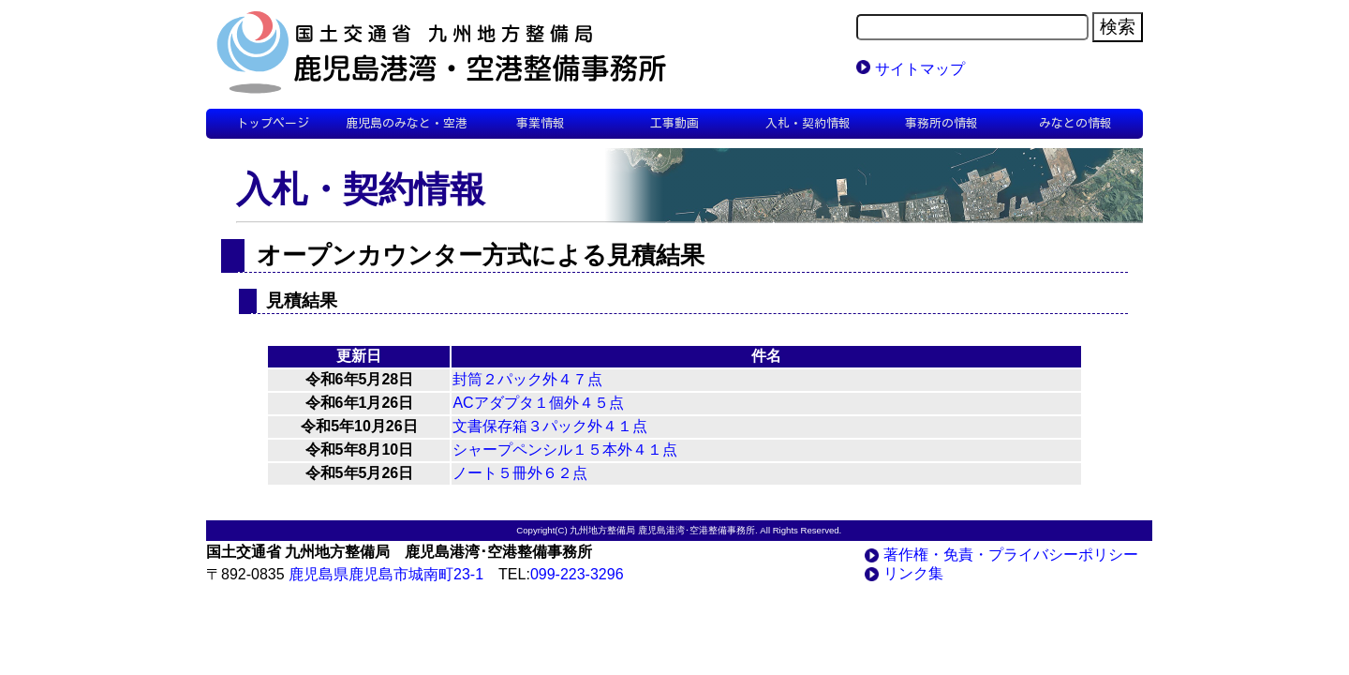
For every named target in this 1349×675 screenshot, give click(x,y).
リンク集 (913, 573)
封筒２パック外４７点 (527, 379)
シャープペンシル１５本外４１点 (564, 450)
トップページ (272, 123)
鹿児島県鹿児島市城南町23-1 (386, 574)
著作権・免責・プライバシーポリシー (1010, 554)
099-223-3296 (577, 574)
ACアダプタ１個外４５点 (537, 403)
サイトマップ (920, 69)
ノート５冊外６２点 (519, 473)
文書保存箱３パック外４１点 (549, 426)
